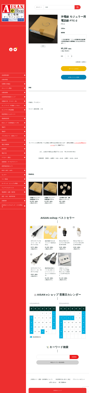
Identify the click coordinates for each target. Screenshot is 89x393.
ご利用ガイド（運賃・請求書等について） (41, 379)
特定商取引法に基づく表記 (63, 379)
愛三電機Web (62, 382)
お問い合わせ (52, 382)
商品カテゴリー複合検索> (57, 364)
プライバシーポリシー (79, 379)
